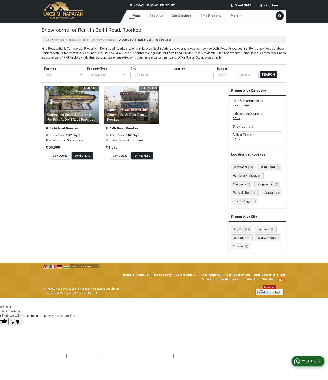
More (236, 16)
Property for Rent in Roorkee (83, 39)
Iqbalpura (269, 192)
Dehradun (239, 237)
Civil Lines (239, 184)
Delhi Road (109, 39)
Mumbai (238, 246)
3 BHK (246, 105)
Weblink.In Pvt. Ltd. (86, 293)
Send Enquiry (82, 155)
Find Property (213, 16)
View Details (60, 155)
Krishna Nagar (242, 201)
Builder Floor (241, 134)
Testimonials (229, 279)
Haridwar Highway (245, 175)
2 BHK (236, 105)
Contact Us (250, 279)
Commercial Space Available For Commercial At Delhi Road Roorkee (130, 115)
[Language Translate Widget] (85, 266)
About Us (156, 16)
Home (136, 16)
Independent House (246, 113)
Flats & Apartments (246, 101)
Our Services (183, 16)
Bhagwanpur (265, 184)
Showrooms (241, 126)
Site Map (268, 279)
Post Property (210, 275)
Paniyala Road (242, 192)
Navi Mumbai (265, 237)
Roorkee (59, 39)
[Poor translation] (15, 321)
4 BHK (236, 139)
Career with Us (186, 275)
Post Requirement (237, 275)
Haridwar (263, 229)
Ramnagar (240, 167)
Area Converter (265, 275)
